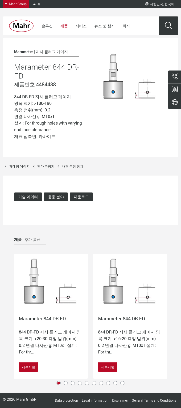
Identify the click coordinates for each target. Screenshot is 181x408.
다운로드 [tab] (81, 196)
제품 (64, 25)
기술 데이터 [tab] (28, 196)
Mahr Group (18, 4)
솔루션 (47, 25)
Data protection (66, 400)
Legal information (95, 400)
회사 (126, 25)
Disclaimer (120, 400)
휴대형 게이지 (19, 166)
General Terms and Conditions (154, 400)
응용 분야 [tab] (56, 196)
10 (122, 383)
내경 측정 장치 (72, 166)
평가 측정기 (45, 166)
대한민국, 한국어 (159, 4)
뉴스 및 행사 (104, 25)
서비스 (81, 25)
